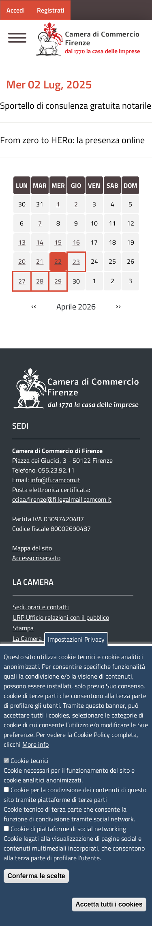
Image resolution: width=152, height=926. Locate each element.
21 (39, 261)
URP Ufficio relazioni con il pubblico (61, 617)
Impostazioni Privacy (76, 639)
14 (39, 242)
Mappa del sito (32, 548)
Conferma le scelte (36, 875)
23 (76, 261)
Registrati (50, 10)
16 (76, 242)
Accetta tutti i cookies (108, 904)
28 (39, 281)
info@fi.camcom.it (55, 480)
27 (22, 281)
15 (58, 242)
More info (35, 744)
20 (22, 261)
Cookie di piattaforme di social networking (68, 829)
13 (22, 242)
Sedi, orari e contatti (41, 607)
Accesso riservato (36, 558)
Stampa (23, 628)
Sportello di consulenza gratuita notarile (75, 105)
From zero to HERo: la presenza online (72, 139)
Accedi (15, 10)
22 (58, 261)
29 (58, 281)
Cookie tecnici (30, 760)
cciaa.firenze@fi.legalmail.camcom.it (61, 499)
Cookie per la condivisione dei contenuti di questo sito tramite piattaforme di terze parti (75, 794)
